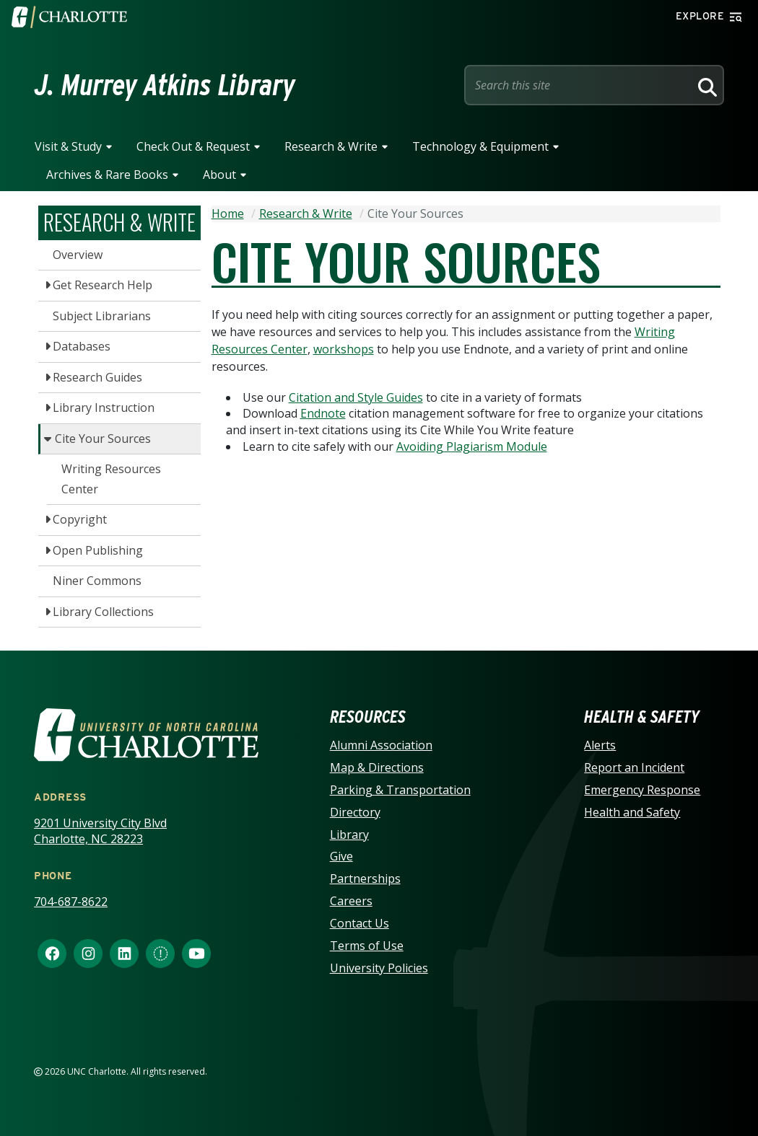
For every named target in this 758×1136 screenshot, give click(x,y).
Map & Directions (377, 767)
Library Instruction (103, 407)
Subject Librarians (102, 316)
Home (228, 213)
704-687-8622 (71, 902)
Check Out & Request (193, 146)
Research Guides (97, 377)
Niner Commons (97, 581)
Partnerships (365, 878)
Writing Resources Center (111, 479)
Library (349, 834)
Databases (81, 346)
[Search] (705, 85)
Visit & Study (68, 146)
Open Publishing (98, 550)
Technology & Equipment (480, 146)
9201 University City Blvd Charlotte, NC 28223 (100, 831)
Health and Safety (632, 812)
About (219, 174)
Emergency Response (642, 790)
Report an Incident (634, 767)
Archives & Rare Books (107, 174)
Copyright (80, 519)
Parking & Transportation (400, 790)
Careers (351, 901)
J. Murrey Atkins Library (165, 85)
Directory (355, 812)
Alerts (600, 745)
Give (341, 856)
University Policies (379, 968)
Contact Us (359, 923)
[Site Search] (580, 85)
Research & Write (331, 146)
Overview (78, 255)
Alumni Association (381, 745)
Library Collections (103, 612)
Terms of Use (367, 946)
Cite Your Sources (103, 438)
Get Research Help (102, 285)
